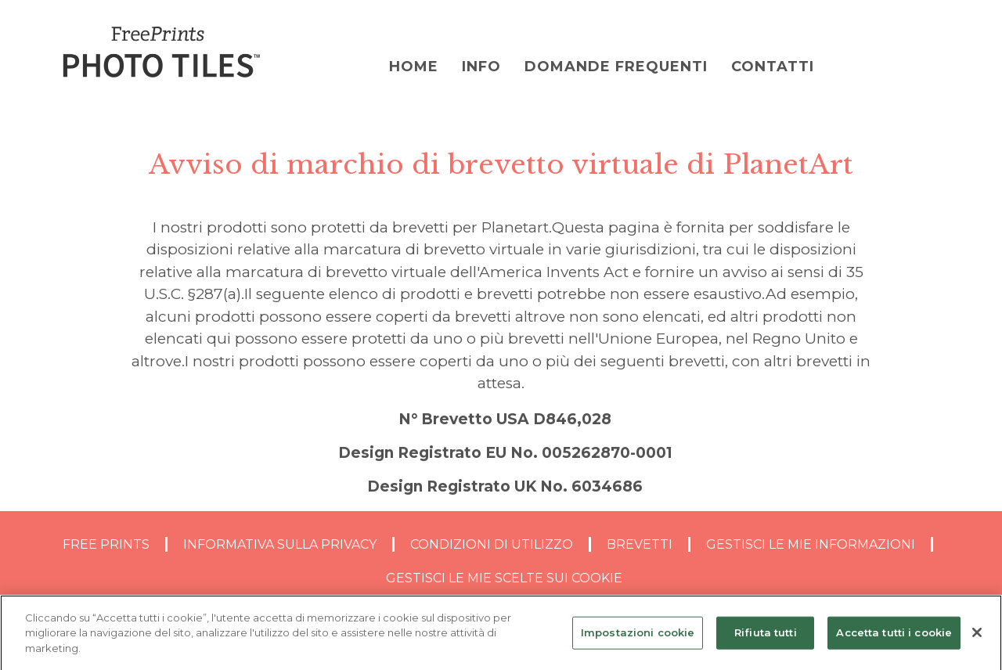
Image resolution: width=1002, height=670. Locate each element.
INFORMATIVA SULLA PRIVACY (280, 544)
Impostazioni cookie (637, 636)
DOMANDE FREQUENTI (616, 66)
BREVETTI (639, 544)
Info (481, 66)
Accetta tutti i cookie (894, 636)
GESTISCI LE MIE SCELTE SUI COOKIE (504, 578)
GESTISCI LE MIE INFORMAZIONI (810, 544)
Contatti (772, 66)
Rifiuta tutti (765, 636)
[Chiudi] (977, 637)
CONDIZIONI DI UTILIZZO (491, 544)
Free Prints (106, 544)
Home (413, 66)
